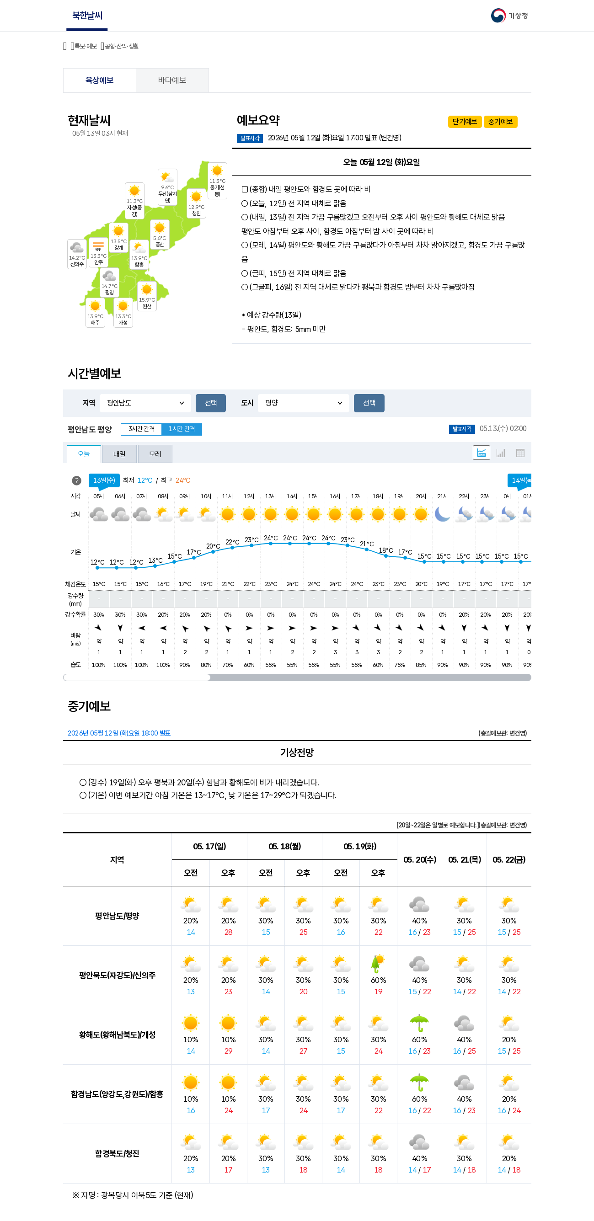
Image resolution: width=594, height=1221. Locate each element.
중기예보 (500, 121)
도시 (247, 403)
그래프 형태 (500, 453)
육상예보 (99, 80)
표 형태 (520, 453)
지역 (89, 403)
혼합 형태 (481, 452)
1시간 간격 (181, 428)
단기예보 (465, 121)
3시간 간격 (141, 428)
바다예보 (172, 80)
